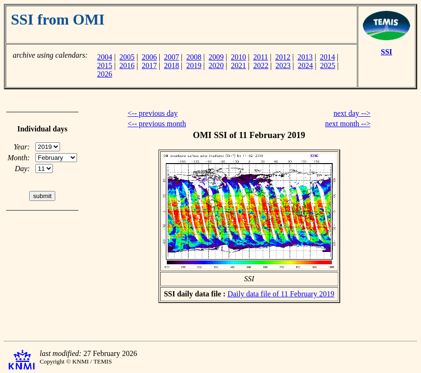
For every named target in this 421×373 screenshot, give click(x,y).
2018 (171, 65)
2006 (149, 57)
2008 (193, 57)
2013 (305, 57)
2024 (305, 65)
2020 (216, 65)
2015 (104, 65)
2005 (127, 57)
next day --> (352, 113)
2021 (238, 65)
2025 (327, 65)
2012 (283, 57)
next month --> (347, 124)
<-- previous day (153, 113)
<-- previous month (157, 124)
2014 (327, 57)
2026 (104, 74)
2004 (104, 57)
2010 (238, 57)
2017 (149, 65)
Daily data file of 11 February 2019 (280, 294)
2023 (283, 65)
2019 (193, 65)
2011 (260, 57)
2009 (216, 57)
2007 (171, 57)
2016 (127, 65)
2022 (260, 65)
